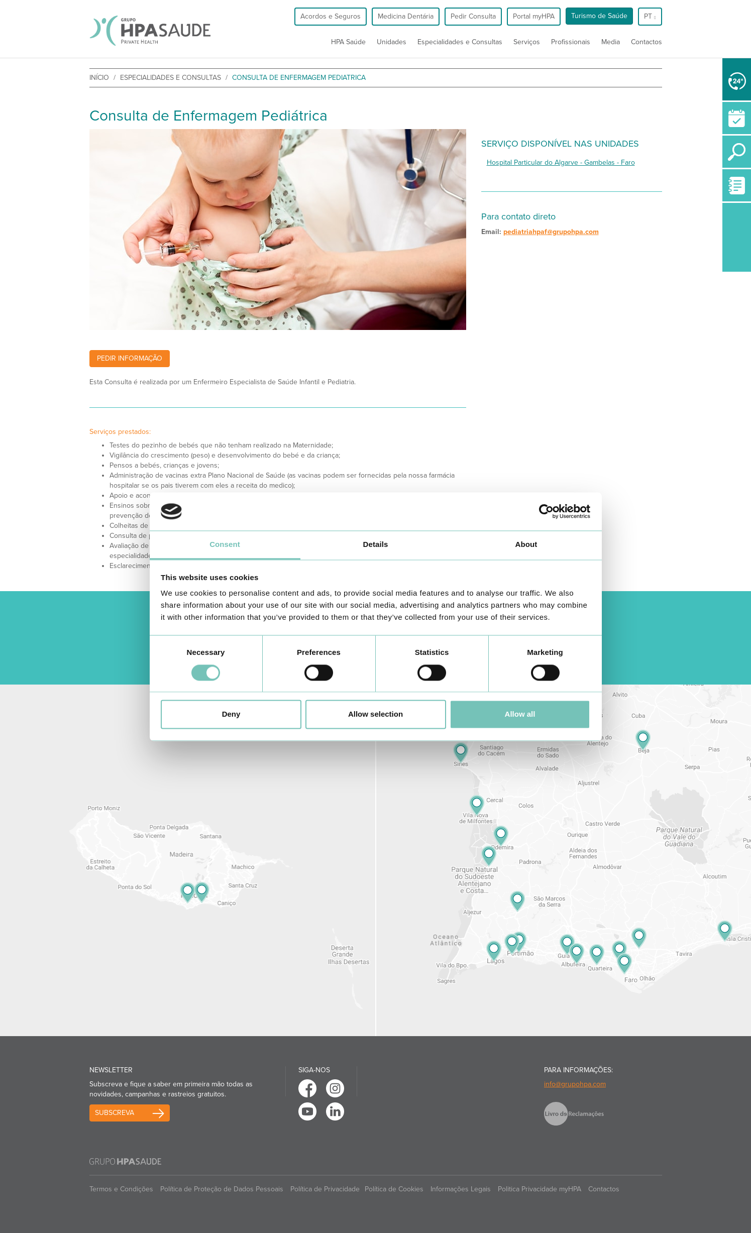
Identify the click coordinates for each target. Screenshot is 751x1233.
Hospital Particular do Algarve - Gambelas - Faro (561, 162)
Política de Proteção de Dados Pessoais (221, 1189)
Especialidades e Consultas (459, 42)
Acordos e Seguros (330, 16)
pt (650, 16)
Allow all (520, 714)
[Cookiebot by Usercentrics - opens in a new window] (546, 511)
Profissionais (570, 42)
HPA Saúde (348, 42)
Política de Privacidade (325, 1189)
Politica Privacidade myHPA (539, 1189)
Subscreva (114, 1112)
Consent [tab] (224, 544)
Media (610, 42)
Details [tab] (375, 544)
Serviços (526, 42)
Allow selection (375, 714)
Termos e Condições (121, 1189)
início (99, 77)
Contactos (646, 42)
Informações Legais (461, 1189)
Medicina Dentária (406, 16)
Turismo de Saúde (599, 16)
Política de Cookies (394, 1189)
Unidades (391, 42)
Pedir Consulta (473, 16)
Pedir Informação (129, 358)
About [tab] (526, 544)
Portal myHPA (534, 16)
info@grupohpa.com (575, 1084)
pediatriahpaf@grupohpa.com (551, 232)
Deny (231, 714)
